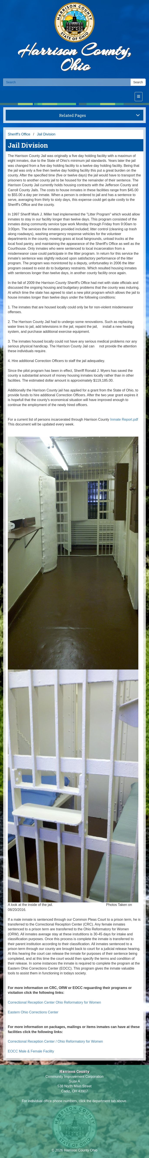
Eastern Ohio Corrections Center (33, 1012)
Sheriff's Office (19, 134)
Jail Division (46, 134)
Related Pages (99, 115)
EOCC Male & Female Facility (31, 1051)
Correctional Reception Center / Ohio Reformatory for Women (55, 1041)
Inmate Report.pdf (124, 419)
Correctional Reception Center (31, 1002)
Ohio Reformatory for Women (78, 1002)
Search (138, 82)
